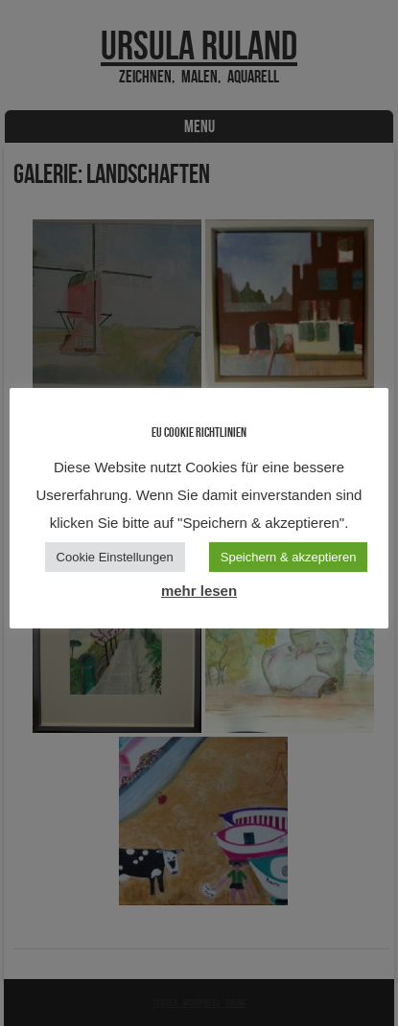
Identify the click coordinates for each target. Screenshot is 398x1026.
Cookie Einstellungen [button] (115, 557)
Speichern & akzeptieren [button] (289, 557)
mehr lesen (199, 590)
